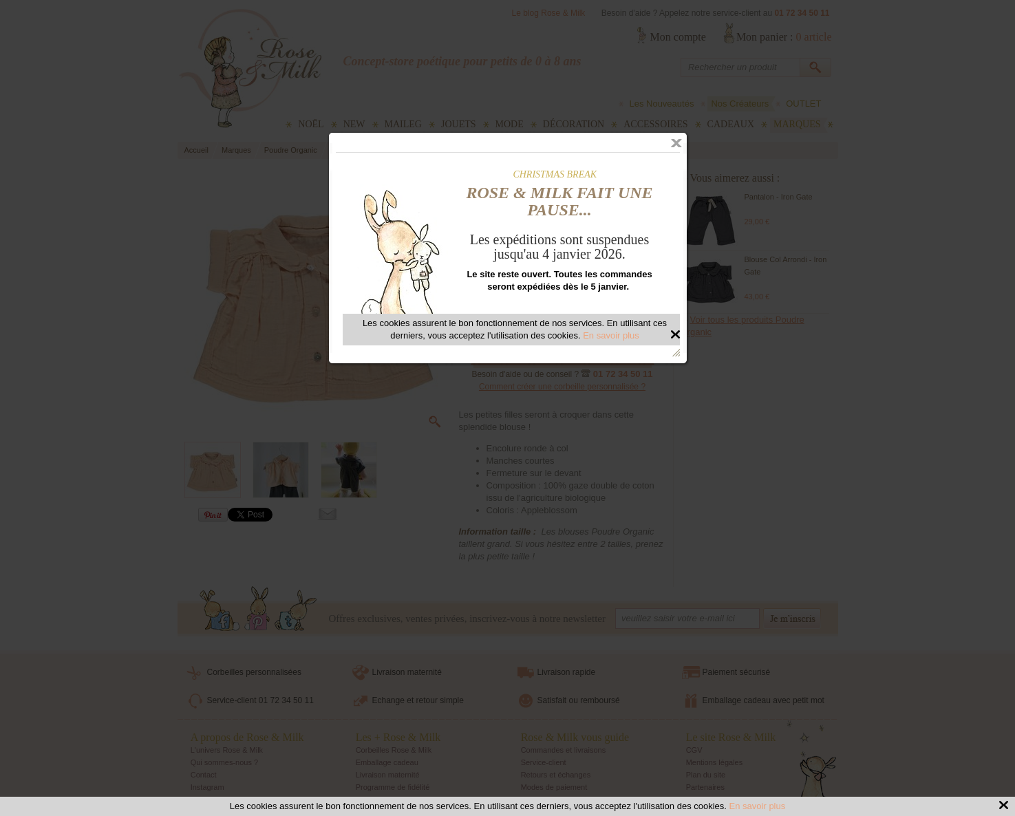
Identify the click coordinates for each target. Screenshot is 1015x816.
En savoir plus (757, 806)
